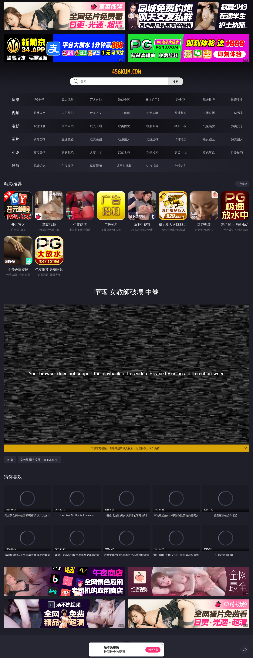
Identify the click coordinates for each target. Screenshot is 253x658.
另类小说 (180, 152)
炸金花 (180, 99)
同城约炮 (39, 166)
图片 (15, 139)
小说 (15, 152)
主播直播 (209, 113)
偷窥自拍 (39, 139)
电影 (15, 125)
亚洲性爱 (39, 126)
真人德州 (68, 99)
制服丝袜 (152, 126)
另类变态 (237, 126)
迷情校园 (152, 152)
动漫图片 (124, 139)
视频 (15, 112)
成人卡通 (96, 126)
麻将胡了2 (152, 99)
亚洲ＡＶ (39, 113)
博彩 (15, 99)
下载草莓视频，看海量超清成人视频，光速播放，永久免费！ (169, 448)
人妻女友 (96, 152)
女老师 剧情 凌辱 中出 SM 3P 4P (39, 459)
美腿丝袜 (152, 139)
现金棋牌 (209, 99)
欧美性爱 (124, 126)
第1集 (9, 459)
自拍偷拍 (68, 113)
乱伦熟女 (209, 126)
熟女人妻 (152, 113)
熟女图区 (209, 139)
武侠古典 (124, 152)
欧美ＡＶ (96, 113)
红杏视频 (152, 166)
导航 (15, 165)
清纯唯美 (180, 139)
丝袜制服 (180, 113)
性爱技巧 (237, 152)
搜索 (176, 81)
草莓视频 (96, 166)
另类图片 (237, 139)
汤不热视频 (124, 166)
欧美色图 (96, 139)
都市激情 (39, 152)
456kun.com (126, 72)
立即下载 (153, 649)
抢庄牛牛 (237, 99)
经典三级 (180, 126)
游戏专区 (124, 99)
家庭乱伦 (68, 152)
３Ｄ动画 (124, 113)
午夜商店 (68, 166)
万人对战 (96, 99)
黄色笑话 (209, 152)
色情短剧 (180, 166)
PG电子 (39, 99)
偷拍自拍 (68, 126)
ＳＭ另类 (237, 113)
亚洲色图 (68, 139)
